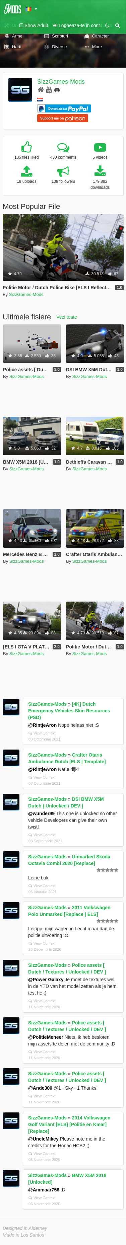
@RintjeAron (42, 725)
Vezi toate (66, 317)
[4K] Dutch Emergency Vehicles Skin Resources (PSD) (69, 710)
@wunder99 (41, 813)
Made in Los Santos (23, 1235)
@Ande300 (40, 1088)
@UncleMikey (43, 1139)
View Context (42, 733)
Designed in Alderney (25, 1228)
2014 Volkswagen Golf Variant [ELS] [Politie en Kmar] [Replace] (69, 1124)
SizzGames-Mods (61, 81)
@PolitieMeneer (45, 1037)
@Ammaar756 (43, 1189)
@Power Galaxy (45, 979)
